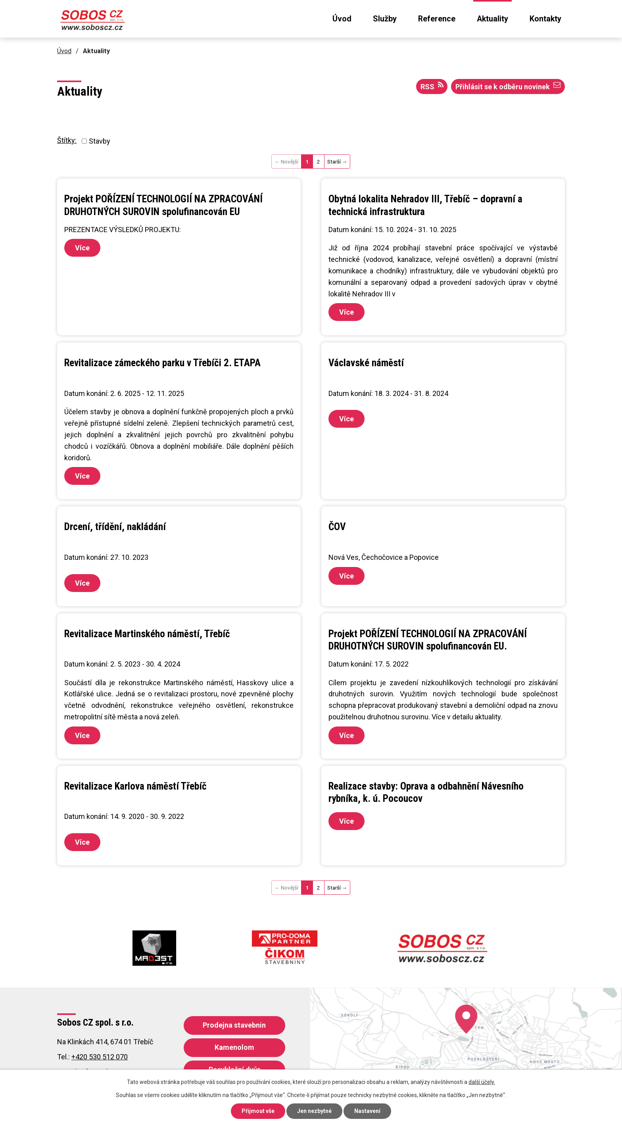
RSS (431, 86)
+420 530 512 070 (99, 1057)
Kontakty (545, 18)
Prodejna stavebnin (234, 1025)
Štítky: (67, 140)
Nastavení (367, 1111)
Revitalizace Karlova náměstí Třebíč (135, 786)
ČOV (337, 526)
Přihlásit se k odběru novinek (508, 86)
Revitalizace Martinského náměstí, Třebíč (147, 634)
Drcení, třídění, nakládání (115, 526)
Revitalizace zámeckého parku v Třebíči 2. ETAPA (162, 363)
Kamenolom (234, 1047)
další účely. (481, 1082)
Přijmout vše (258, 1111)
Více (82, 248)
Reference (436, 18)
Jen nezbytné (314, 1111)
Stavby (99, 141)
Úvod (341, 18)
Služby (385, 18)
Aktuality (492, 18)
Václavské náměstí (366, 363)
